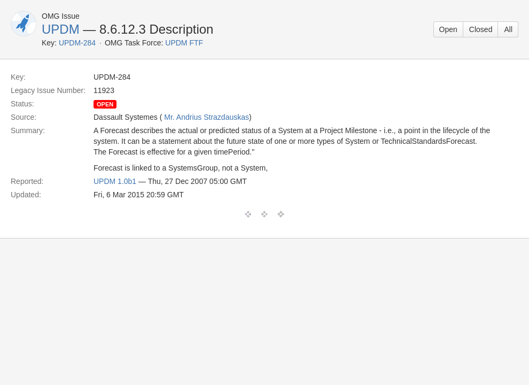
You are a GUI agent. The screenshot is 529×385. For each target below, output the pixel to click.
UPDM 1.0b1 (115, 181)
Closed (481, 29)
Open (448, 29)
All (508, 29)
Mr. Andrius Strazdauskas (206, 117)
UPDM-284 (77, 42)
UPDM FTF (184, 42)
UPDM (61, 29)
